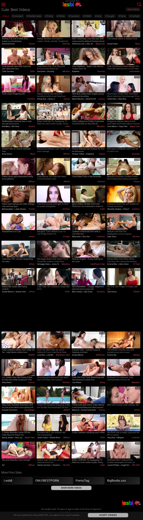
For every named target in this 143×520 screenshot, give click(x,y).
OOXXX (136, 292)
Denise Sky (111, 355)
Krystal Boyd (112, 44)
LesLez (101, 99)
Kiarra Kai (41, 71)
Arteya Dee (42, 99)
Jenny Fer (55, 264)
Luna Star (41, 355)
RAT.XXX (136, 465)
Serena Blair (112, 264)
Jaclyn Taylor (42, 438)
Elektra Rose (55, 438)
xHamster (100, 355)
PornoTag (82, 480)
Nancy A (51, 99)
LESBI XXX (71, 4)
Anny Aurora (7, 154)
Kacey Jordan (8, 438)
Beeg (137, 44)
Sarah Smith (90, 99)
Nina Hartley (77, 292)
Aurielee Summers (9, 410)
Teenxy (32, 44)
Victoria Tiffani (78, 154)
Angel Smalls (126, 465)
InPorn (32, 237)
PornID (32, 209)
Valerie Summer (44, 465)
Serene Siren (20, 292)
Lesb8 (8, 480)
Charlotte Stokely (114, 209)
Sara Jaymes (20, 438)
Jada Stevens (21, 209)
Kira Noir (86, 237)
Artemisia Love (78, 44)
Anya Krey (111, 438)
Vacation (75, 16)
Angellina (90, 154)
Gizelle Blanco (8, 292)
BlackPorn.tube (63, 355)
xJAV (67, 126)
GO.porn (101, 182)
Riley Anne (76, 237)
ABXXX (67, 182)
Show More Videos (71, 488)
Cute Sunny (111, 292)
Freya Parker (123, 126)
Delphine (75, 71)
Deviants (136, 154)
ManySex (101, 126)
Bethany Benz (8, 209)
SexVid (32, 126)
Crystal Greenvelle (88, 410)
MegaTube (100, 44)
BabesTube (135, 126)
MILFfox (66, 71)
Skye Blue (122, 99)
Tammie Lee (57, 465)
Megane (120, 438)
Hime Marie (112, 126)
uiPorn (32, 292)
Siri (3, 465)
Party (123, 16)
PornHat (31, 99)
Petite (61, 16)
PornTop (66, 44)
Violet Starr (112, 99)
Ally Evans (88, 292)
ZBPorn (66, 154)
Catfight (135, 16)
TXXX (32, 71)
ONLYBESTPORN (47, 480)
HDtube (136, 355)
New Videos (133, 9)
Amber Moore (77, 355)
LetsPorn (136, 209)
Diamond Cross (8, 44)
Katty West (111, 237)
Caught (111, 16)
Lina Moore (76, 382)
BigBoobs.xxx (116, 480)
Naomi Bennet (78, 99)
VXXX (137, 99)
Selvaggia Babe (43, 264)
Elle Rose (15, 126)
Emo (99, 16)
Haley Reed (6, 382)
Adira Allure (124, 264)
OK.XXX (66, 465)
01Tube (66, 237)
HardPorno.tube (98, 264)
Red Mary (6, 126)
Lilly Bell (50, 355)
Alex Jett (90, 44)
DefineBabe (135, 71)
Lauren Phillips (113, 465)
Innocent (18, 16)
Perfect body (34, 16)
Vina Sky (50, 71)
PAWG (88, 16)
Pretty (50, 16)
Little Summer (8, 71)
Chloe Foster (128, 209)
